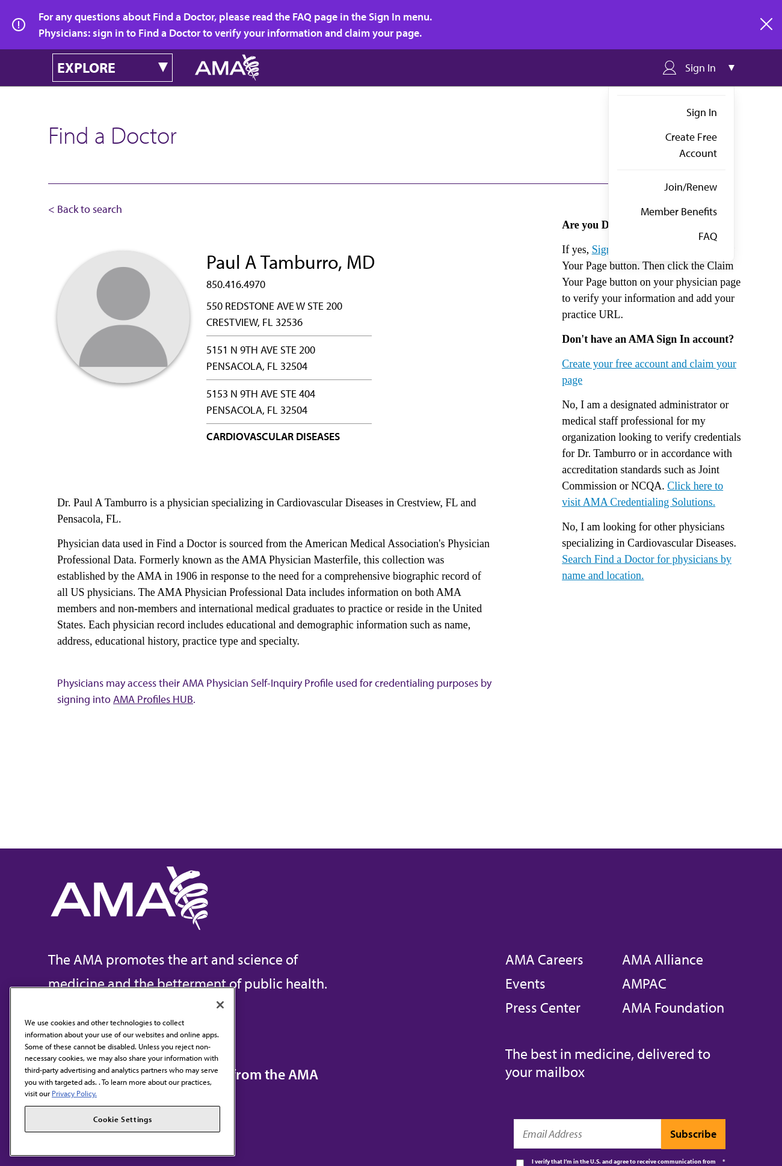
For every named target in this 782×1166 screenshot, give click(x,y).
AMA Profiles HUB (153, 699)
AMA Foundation (673, 1007)
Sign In (701, 112)
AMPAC (644, 983)
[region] (122, 1071)
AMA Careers (544, 959)
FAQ (707, 236)
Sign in (607, 250)
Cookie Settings (122, 1119)
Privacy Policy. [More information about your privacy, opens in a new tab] (74, 1093)
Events (525, 983)
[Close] (220, 1005)
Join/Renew (690, 187)
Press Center (542, 1007)
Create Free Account (691, 145)
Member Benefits (679, 211)
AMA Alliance (662, 959)
